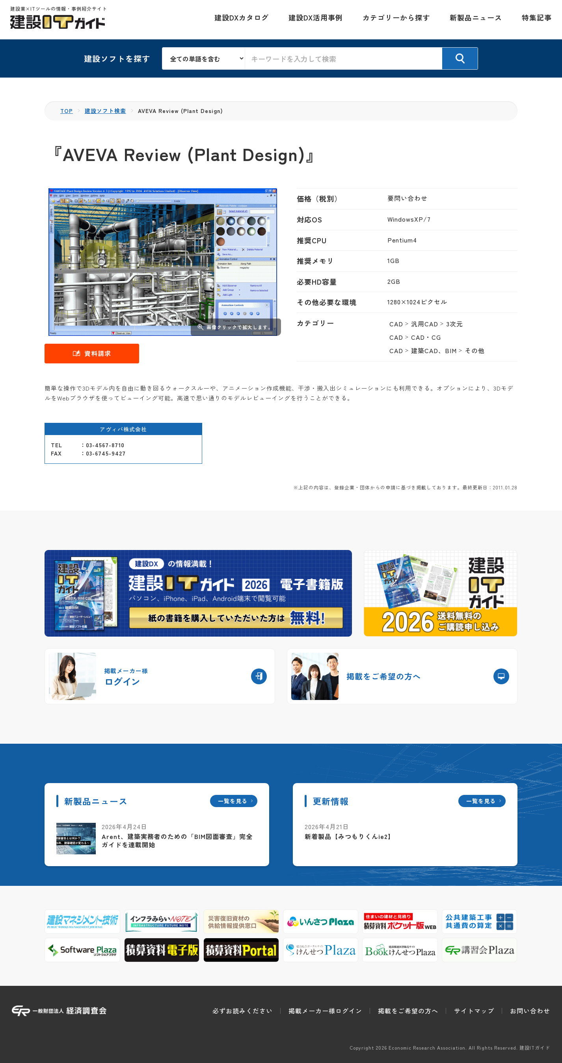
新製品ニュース (474, 20)
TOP (66, 111)
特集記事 (535, 20)
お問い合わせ (530, 1010)
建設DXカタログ (240, 20)
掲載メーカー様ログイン (325, 1010)
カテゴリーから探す (394, 20)
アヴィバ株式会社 (123, 429)
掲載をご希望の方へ (408, 1010)
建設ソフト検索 (106, 111)
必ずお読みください (242, 1010)
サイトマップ (474, 1010)
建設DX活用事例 (314, 20)
